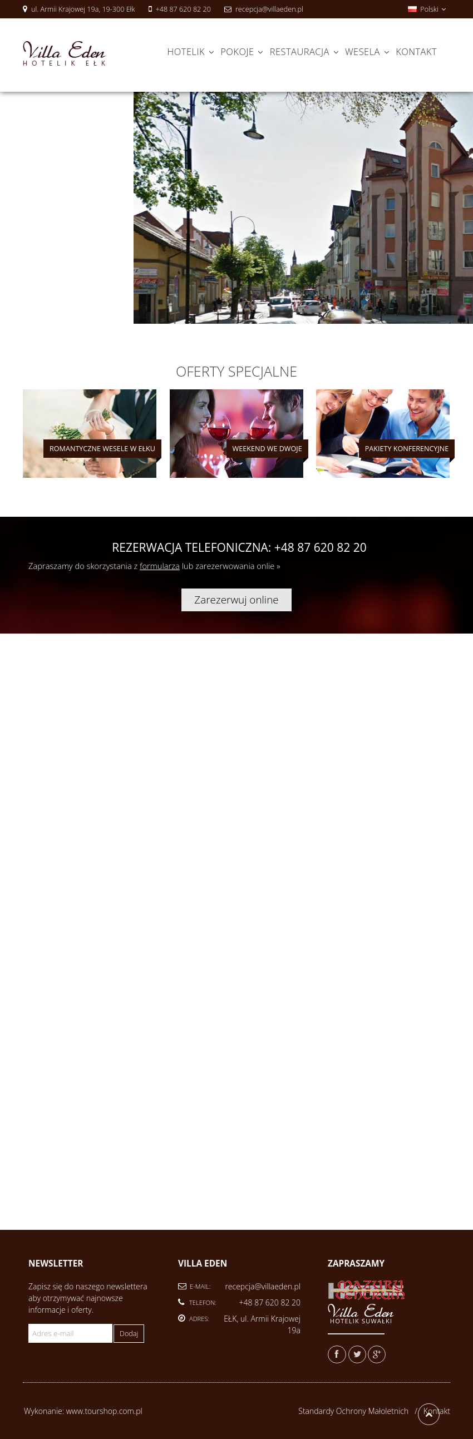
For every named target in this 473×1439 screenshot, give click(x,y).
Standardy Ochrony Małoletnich (353, 1411)
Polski (427, 9)
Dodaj (129, 1333)
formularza (160, 565)
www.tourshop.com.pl (104, 1411)
